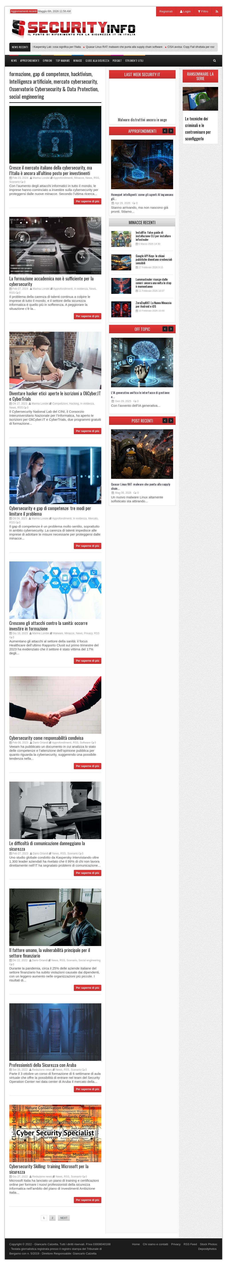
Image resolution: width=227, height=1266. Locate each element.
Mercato (93, 518)
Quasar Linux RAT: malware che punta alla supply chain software (127, 46)
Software (85, 742)
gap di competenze (51, 74)
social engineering (26, 96)
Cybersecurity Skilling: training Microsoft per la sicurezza (48, 1169)
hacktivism (81, 74)
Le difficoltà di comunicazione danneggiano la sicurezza (47, 846)
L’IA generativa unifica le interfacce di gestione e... (140, 394)
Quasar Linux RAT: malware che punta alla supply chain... (140, 486)
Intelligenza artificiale (30, 81)
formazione (20, 74)
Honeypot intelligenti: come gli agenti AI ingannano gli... (142, 196)
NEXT (63, 1218)
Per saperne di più (87, 201)
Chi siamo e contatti (155, 1244)
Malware (58, 633)
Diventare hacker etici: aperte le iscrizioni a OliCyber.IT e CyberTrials (55, 396)
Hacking (74, 403)
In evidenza (81, 288)
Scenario (14, 181)
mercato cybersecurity (75, 81)
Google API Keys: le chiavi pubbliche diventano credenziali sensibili (154, 259)
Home (136, 1244)
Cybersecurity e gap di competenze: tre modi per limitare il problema (50, 511)
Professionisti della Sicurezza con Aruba (42, 1065)
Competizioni (60, 403)
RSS (96, 177)
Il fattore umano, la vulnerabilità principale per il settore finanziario (49, 953)
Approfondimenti (62, 177)
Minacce (79, 177)
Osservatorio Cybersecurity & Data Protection (53, 89)
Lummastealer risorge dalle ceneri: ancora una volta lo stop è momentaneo (153, 283)
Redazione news (42, 1069)
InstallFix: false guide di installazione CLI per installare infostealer (153, 236)
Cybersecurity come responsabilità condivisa (46, 737)
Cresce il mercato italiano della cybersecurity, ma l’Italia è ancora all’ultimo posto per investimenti (50, 170)
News (89, 177)
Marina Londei (41, 177)
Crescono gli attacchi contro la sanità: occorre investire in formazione (48, 626)
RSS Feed (190, 1244)
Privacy (88, 633)
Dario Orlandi (40, 742)
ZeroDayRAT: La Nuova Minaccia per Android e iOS (153, 304)
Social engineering (89, 960)
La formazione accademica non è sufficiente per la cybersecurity (51, 281)
